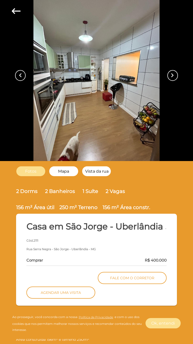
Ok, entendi (163, 323)
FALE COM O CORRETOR (132, 278)
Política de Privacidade (96, 317)
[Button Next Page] (172, 75)
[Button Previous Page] (20, 75)
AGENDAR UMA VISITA (61, 292)
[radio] (30, 171)
